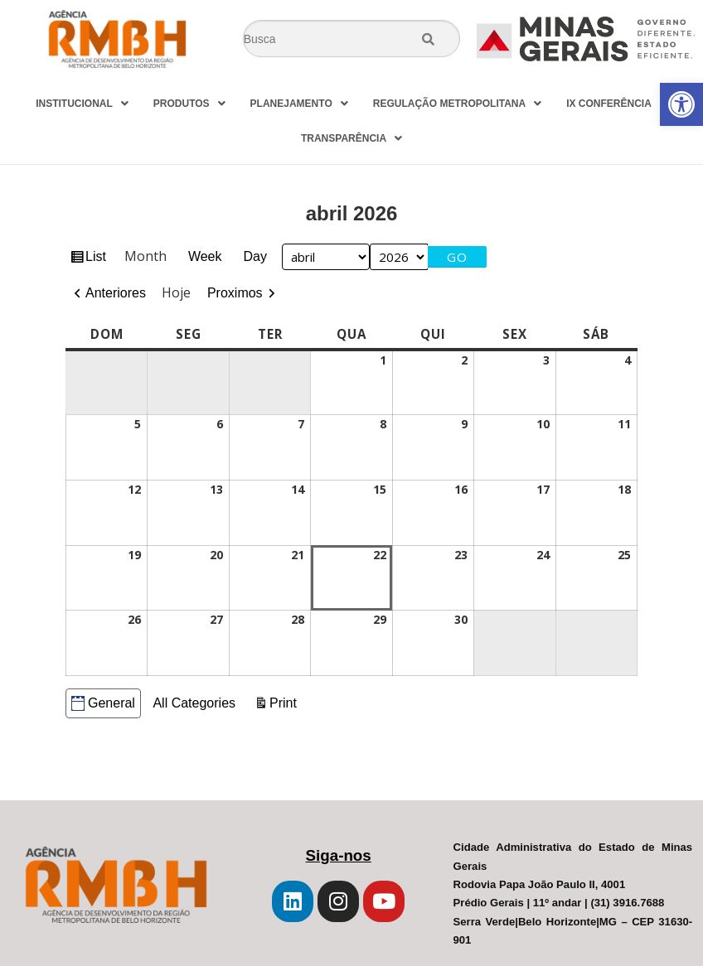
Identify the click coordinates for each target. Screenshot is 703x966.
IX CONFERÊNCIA (616, 103)
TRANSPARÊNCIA (351, 138)
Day (255, 256)
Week (205, 256)
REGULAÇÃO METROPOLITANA (457, 103)
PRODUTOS (189, 103)
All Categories (194, 703)
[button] (681, 104)
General (103, 703)
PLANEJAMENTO (299, 103)
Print (285, 701)
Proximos (235, 293)
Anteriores (115, 293)
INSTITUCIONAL (82, 103)
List (98, 258)
